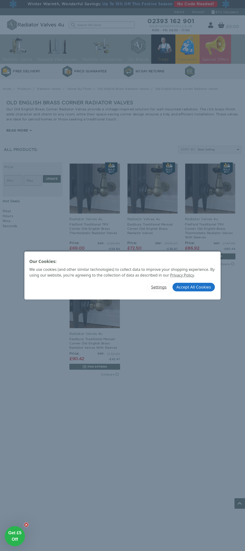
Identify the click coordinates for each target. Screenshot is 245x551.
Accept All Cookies (193, 287)
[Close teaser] (26, 524)
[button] (15, 536)
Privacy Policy (182, 275)
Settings (159, 287)
